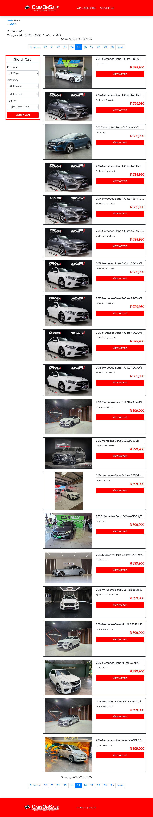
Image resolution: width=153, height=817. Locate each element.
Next (120, 47)
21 (52, 47)
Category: (12, 80)
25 (78, 47)
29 (105, 47)
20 (45, 47)
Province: (12, 67)
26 (85, 47)
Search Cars (22, 59)
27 (91, 47)
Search (10, 21)
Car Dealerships (86, 7)
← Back (11, 23)
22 (58, 47)
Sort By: (11, 101)
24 (71, 47)
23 (65, 47)
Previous (35, 47)
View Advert (120, 73)
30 (112, 47)
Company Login (86, 807)
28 (98, 47)
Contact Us (106, 7)
